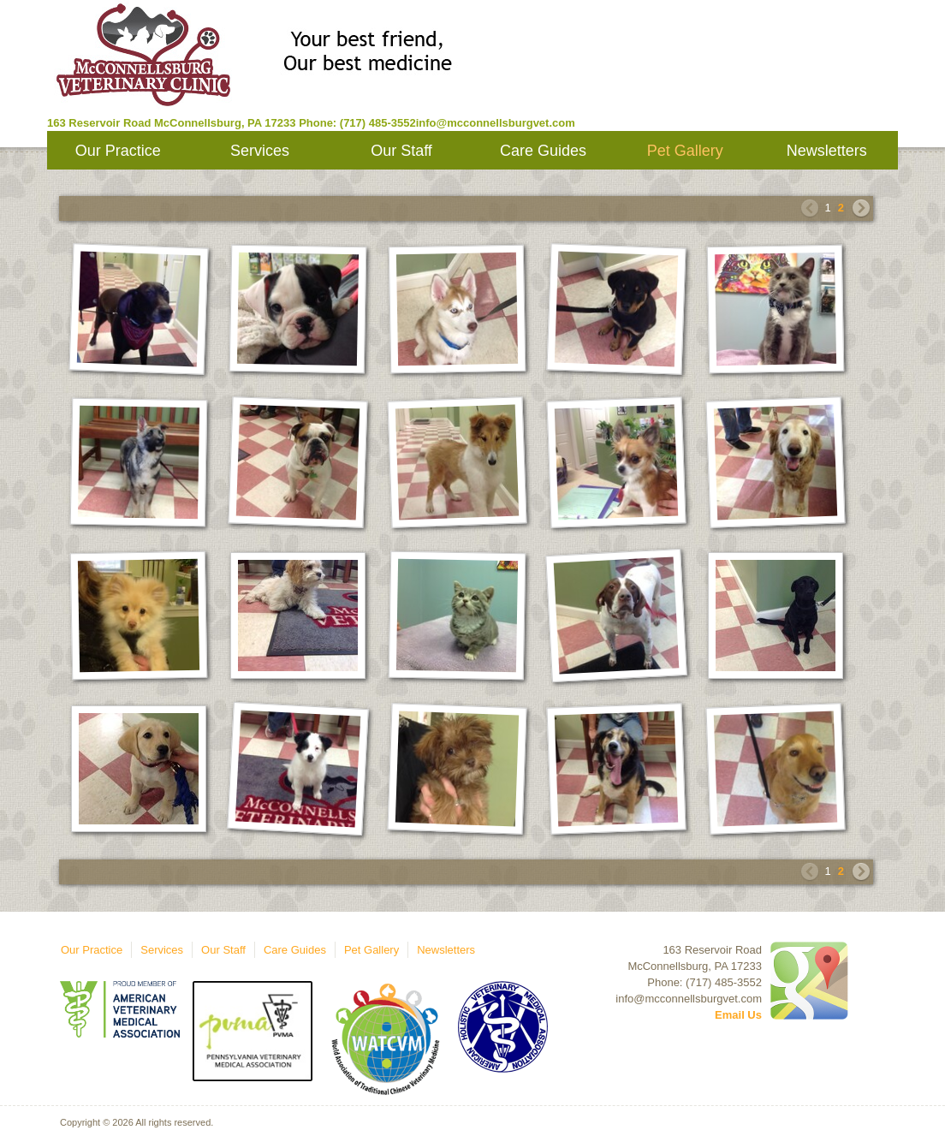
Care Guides (543, 150)
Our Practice (118, 150)
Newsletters (827, 150)
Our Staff (401, 150)
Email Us (738, 1014)
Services (259, 150)
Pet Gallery (685, 150)
